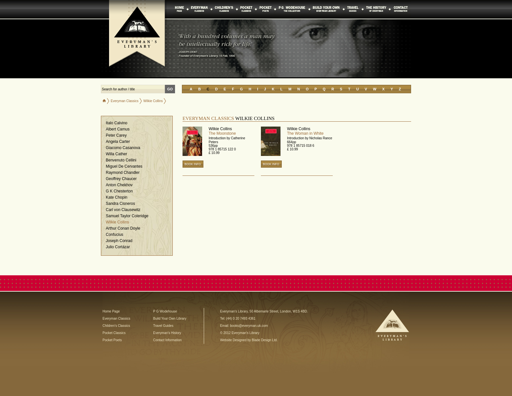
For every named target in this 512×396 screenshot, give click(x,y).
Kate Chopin (116, 197)
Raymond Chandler (122, 172)
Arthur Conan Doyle (123, 228)
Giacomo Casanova (123, 147)
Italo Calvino (116, 123)
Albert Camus (118, 129)
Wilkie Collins (117, 222)
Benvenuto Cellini (121, 160)
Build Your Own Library (169, 318)
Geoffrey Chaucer (121, 178)
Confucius (114, 234)
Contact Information (167, 340)
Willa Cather (116, 154)
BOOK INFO (192, 164)
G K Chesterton (119, 191)
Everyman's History (167, 333)
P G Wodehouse (165, 311)
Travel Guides (163, 325)
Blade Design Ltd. (265, 340)
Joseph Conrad (119, 240)
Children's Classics (116, 325)
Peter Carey (116, 135)
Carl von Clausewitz (123, 209)
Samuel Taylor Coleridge (127, 216)
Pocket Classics (114, 333)
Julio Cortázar (118, 247)
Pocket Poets (112, 340)
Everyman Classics (124, 101)
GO (170, 89)
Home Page (111, 311)
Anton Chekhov (119, 185)
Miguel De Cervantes (124, 166)
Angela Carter (118, 141)
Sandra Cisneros (120, 203)
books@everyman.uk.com (249, 325)
